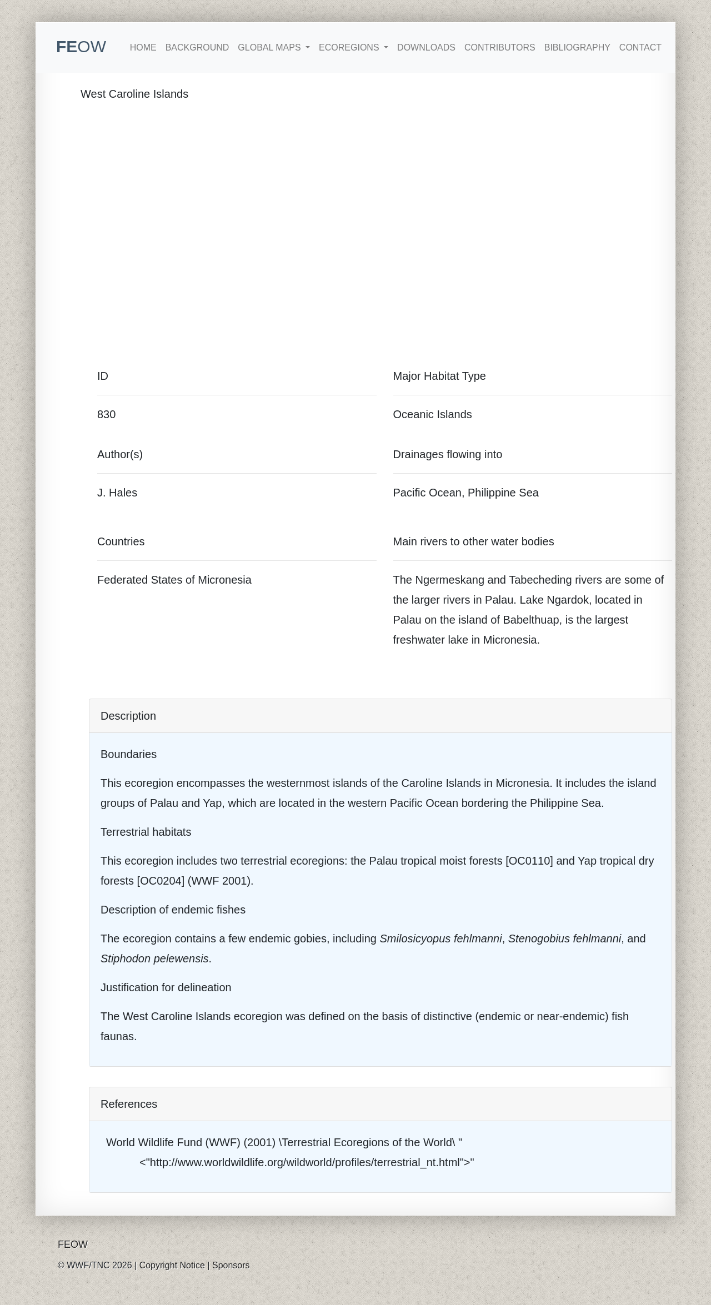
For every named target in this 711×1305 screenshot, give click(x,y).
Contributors (499, 47)
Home (143, 47)
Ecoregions (350, 47)
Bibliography (577, 47)
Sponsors (231, 1265)
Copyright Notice (172, 1265)
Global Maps (270, 47)
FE (81, 46)
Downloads (426, 47)
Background (197, 47)
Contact (640, 47)
